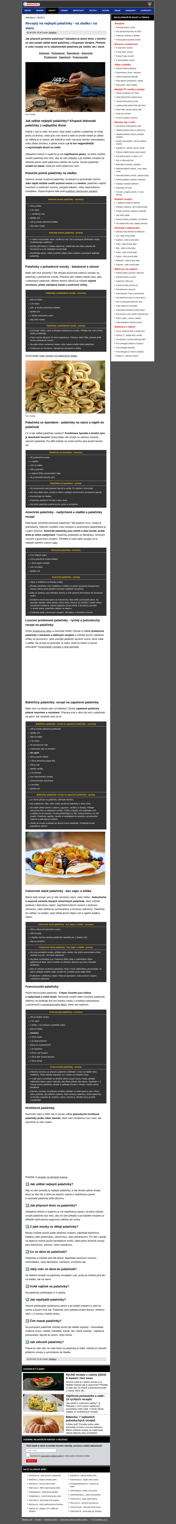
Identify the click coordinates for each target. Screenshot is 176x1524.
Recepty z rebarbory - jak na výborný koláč (131, 207)
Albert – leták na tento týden (126, 244)
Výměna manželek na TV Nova (127, 93)
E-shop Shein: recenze (124, 52)
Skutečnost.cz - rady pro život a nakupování (45, 1475)
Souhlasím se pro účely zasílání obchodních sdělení (60, 1456)
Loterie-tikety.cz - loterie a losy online (83, 1491)
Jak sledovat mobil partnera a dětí (128, 126)
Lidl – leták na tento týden (125, 236)
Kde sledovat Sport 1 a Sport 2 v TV (129, 156)
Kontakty (38, 1520)
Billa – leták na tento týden (126, 248)
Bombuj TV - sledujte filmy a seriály (129, 335)
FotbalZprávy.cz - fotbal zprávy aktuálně (43, 1492)
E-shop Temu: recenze (124, 48)
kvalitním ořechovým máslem (81, 191)
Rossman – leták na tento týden (127, 265)
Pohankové (58, 53)
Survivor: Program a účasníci (126, 118)
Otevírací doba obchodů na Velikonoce (130, 232)
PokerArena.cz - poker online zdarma (83, 1499)
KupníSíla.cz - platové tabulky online (83, 1475)
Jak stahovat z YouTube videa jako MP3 (130, 339)
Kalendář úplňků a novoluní (126, 277)
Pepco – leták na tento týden (126, 252)
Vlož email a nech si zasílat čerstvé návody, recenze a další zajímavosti (64, 1445)
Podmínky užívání (50, 1520)
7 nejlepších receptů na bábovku (128, 203)
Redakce (52, 32)
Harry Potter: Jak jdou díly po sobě (128, 109)
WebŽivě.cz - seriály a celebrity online (43, 1480)
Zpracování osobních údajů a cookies (73, 1520)
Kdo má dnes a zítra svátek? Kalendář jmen (132, 314)
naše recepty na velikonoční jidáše (58, 355)
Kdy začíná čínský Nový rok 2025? (128, 31)
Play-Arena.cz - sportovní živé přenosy (84, 1503)
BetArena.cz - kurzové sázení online (42, 1484)
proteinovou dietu (42, 631)
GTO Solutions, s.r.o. (100, 1520)
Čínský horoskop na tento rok (127, 285)
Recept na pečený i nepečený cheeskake (131, 211)
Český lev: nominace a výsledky (128, 36)
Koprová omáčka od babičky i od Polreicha (131, 219)
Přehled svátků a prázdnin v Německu (130, 273)
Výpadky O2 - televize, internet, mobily (130, 148)
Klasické (44, 53)
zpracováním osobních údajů (51, 1456)
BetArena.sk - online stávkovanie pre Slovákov (46, 1504)
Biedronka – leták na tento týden (128, 260)
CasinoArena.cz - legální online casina (84, 1480)
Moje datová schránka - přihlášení (128, 164)
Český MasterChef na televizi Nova (129, 97)
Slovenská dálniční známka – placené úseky (132, 175)
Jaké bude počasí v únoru (125, 27)
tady (55, 542)
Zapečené (64, 57)
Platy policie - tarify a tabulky (126, 85)
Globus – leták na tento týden (127, 256)
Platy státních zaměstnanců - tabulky (129, 81)
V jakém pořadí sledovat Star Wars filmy (130, 105)
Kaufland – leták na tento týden (127, 240)
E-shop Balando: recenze (125, 60)
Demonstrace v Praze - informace (128, 73)
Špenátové (73, 53)
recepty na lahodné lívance (52, 1177)
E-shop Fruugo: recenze (125, 56)
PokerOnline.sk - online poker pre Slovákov (86, 1511)
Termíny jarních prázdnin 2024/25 (128, 40)
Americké (87, 53)
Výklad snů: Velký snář (124, 281)
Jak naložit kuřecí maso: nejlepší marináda (131, 223)
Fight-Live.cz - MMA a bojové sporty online (44, 1488)
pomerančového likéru (54, 1004)
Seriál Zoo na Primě (123, 114)
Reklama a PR (27, 1520)
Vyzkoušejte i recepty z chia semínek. (58, 646)
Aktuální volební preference (126, 68)
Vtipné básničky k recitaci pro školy (129, 322)
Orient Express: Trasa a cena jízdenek (130, 293)
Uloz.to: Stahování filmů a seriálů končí (130, 331)
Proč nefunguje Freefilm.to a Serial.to (129, 343)
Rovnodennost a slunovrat (125, 289)
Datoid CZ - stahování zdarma (127, 356)
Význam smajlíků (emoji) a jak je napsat (130, 152)
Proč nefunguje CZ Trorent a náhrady (129, 352)
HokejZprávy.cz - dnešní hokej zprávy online (45, 1496)
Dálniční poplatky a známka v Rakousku (130, 180)
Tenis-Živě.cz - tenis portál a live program (44, 1500)
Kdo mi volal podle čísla (125, 160)
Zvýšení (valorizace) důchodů (127, 77)
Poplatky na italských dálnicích (127, 184)
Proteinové (50, 57)
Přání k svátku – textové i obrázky (128, 318)
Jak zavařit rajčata (123, 215)
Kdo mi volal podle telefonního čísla (129, 302)
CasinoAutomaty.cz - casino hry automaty (85, 1495)
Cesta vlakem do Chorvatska (126, 306)
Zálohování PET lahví (124, 188)
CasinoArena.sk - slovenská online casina (85, 1507)
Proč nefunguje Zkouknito (125, 348)
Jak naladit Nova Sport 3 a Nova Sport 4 (131, 298)
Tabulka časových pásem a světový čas (130, 130)
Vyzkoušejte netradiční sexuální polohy (130, 310)
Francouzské (80, 57)
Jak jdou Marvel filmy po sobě (127, 101)
